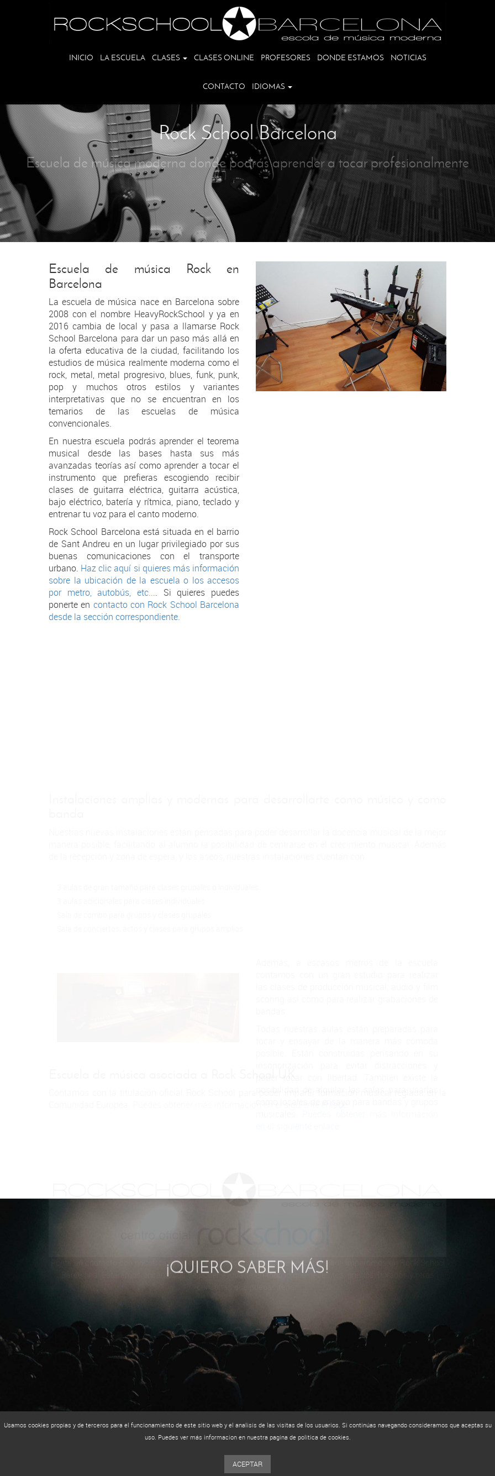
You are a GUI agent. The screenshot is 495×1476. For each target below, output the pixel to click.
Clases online (224, 57)
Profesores (285, 57)
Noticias (408, 57)
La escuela (122, 57)
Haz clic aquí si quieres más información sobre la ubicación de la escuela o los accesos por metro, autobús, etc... (144, 581)
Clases (169, 57)
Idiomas (272, 86)
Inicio (81, 57)
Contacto (224, 86)
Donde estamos (350, 57)
